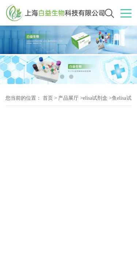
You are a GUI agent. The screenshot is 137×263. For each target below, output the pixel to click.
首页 (48, 98)
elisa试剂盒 (95, 98)
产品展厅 (68, 98)
